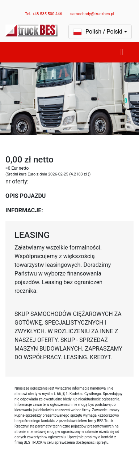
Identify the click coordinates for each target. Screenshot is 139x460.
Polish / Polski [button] (97, 31)
